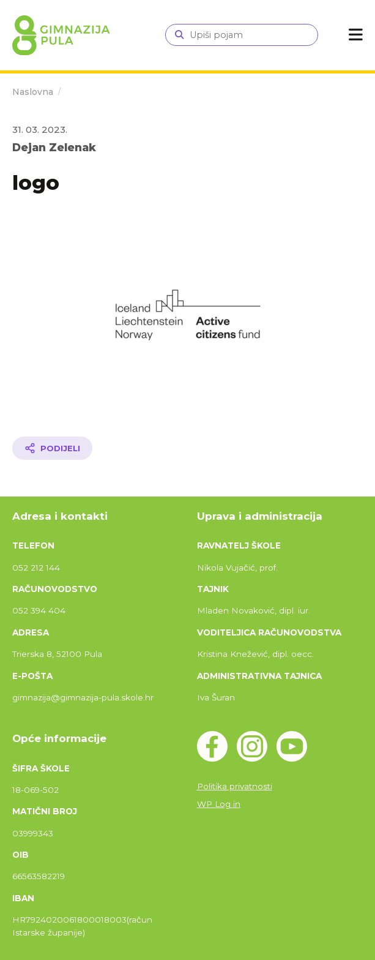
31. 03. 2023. (39, 129)
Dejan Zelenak (54, 147)
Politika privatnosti (234, 786)
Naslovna (32, 91)
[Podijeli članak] (52, 448)
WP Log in (218, 804)
